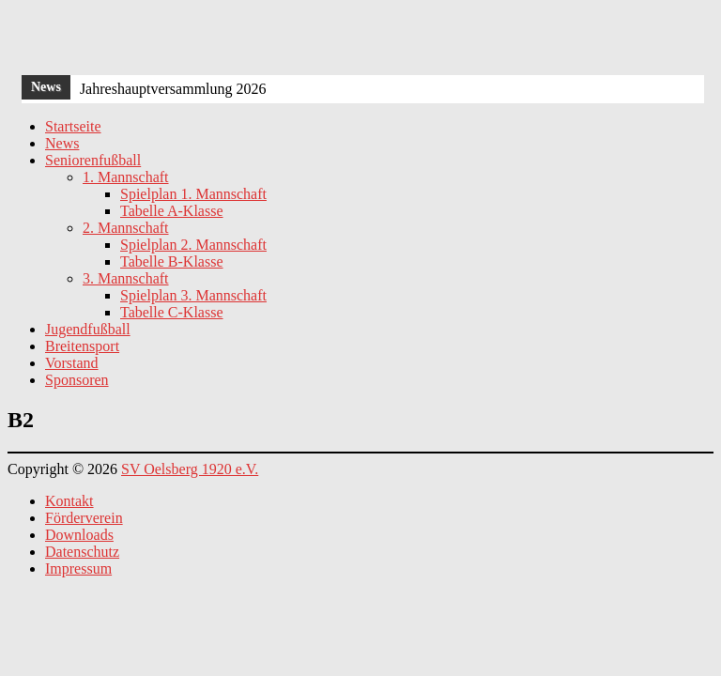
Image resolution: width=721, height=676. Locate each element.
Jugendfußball (87, 329)
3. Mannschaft (126, 278)
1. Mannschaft (126, 177)
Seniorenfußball (93, 160)
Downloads (79, 535)
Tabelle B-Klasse (171, 261)
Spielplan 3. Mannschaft (193, 295)
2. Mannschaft (126, 228)
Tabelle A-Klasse (171, 211)
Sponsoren (77, 380)
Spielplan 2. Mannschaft (193, 245)
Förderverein (84, 518)
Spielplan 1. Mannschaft (193, 194)
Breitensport (82, 346)
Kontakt (69, 501)
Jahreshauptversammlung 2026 (173, 89)
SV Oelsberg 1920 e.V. (189, 469)
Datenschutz (82, 552)
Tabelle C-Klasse (171, 312)
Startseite (73, 126)
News (62, 143)
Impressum (78, 568)
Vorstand (72, 363)
